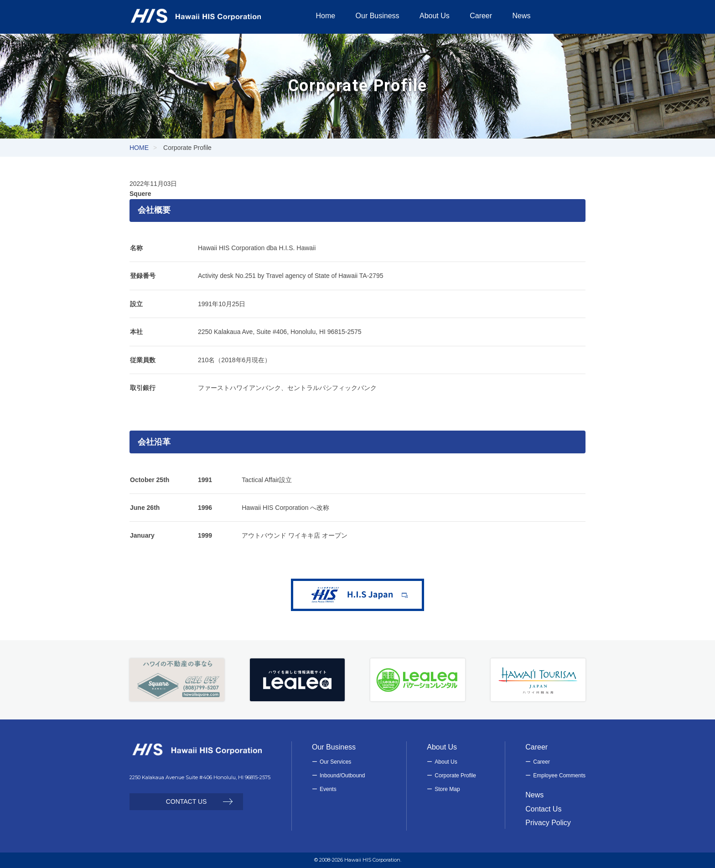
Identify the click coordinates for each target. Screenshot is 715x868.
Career (541, 762)
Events (328, 789)
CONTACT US (186, 801)
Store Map (447, 789)
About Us (446, 762)
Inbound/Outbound (342, 775)
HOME (139, 147)
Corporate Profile (455, 775)
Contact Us (543, 809)
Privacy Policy (548, 823)
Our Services (335, 762)
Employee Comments (559, 775)
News (534, 795)
